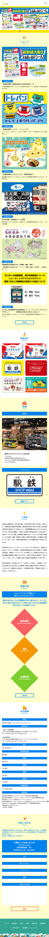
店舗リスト (24, 501)
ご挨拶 (27, 923)
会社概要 (42, 923)
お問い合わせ (16, 928)
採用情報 (25, 928)
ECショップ (33, 928)
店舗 (21, 923)
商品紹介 (14, 923)
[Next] (46, 19)
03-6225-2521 (24, 845)
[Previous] (3, 19)
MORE (24, 322)
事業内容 (34, 923)
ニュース (6, 923)
